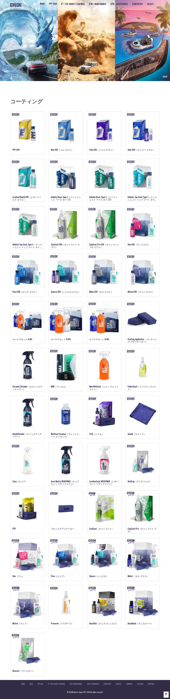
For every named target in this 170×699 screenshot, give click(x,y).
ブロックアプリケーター (62, 528)
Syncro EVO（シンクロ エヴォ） (65, 291)
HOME (23, 684)
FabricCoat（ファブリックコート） (142, 388)
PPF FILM (53, 3)
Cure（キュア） (19, 481)
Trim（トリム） (96, 434)
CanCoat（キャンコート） (101, 528)
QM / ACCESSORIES (119, 4)
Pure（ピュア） (58, 576)
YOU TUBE (140, 684)
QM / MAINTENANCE (97, 4)
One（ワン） (18, 576)
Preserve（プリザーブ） (62, 623)
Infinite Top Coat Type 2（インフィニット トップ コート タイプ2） (27, 247)
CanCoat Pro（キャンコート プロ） (142, 530)
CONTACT (119, 684)
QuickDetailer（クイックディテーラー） (27, 435)
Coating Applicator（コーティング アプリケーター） (142, 340)
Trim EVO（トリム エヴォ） (101, 149)
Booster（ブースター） (23, 670)
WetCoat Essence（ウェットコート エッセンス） (65, 435)
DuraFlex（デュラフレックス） (103, 623)
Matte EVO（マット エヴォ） (141, 291)
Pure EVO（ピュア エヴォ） (25, 291)
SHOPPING (151, 684)
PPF (14, 528)
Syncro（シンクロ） (98, 576)
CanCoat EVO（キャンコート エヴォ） (65, 246)
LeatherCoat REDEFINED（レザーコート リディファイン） (103, 482)
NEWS (42, 3)
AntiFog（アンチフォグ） (139, 481)
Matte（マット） (20, 623)
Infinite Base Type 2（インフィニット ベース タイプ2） (103, 198)
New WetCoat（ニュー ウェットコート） (103, 388)
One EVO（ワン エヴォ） (139, 244)
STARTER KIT (137, 4)
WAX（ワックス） (59, 386)
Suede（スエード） (137, 434)
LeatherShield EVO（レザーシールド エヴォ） (26, 198)
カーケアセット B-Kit (61, 339)
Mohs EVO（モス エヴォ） (101, 291)
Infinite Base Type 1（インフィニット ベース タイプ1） (66, 198)
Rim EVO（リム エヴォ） (62, 149)
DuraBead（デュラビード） (140, 623)
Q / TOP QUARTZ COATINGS (73, 4)
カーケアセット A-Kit (22, 339)
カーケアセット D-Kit (99, 339)
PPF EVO (16, 149)
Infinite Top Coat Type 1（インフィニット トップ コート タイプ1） (142, 199)
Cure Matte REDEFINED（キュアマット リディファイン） (65, 482)
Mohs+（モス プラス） (138, 576)
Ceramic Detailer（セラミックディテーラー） (27, 388)
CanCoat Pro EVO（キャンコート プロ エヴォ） (104, 246)
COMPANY (129, 684)
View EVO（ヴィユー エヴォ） (141, 149)
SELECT (150, 4)
